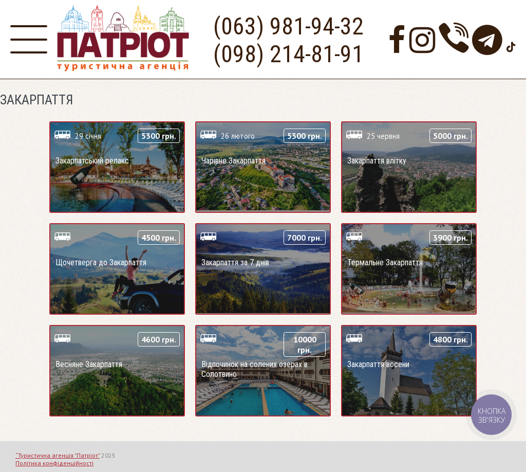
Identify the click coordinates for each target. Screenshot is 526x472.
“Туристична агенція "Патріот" (57, 455)
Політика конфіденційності (54, 463)
